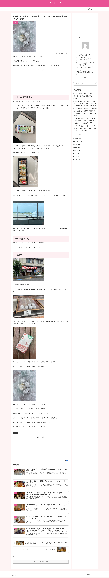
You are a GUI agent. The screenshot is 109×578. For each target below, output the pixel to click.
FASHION (77, 144)
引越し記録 (77, 159)
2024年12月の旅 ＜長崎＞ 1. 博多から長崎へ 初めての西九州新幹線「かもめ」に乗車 (84, 96)
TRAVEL (15, 433)
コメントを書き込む (41, 563)
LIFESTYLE (77, 150)
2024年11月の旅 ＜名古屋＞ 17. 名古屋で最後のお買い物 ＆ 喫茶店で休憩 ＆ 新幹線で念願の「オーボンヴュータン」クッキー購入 (85, 112)
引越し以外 (77, 156)
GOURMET (77, 147)
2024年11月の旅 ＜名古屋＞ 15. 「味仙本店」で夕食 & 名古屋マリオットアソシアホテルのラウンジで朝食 (85, 128)
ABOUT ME (77, 138)
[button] (95, 84)
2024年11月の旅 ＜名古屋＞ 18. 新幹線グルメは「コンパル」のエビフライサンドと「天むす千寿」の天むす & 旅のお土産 (85, 103)
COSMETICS (78, 141)
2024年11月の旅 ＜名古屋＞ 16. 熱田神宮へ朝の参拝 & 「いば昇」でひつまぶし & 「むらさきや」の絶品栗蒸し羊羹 (85, 121)
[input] (85, 84)
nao (85, 52)
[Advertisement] (40, 81)
